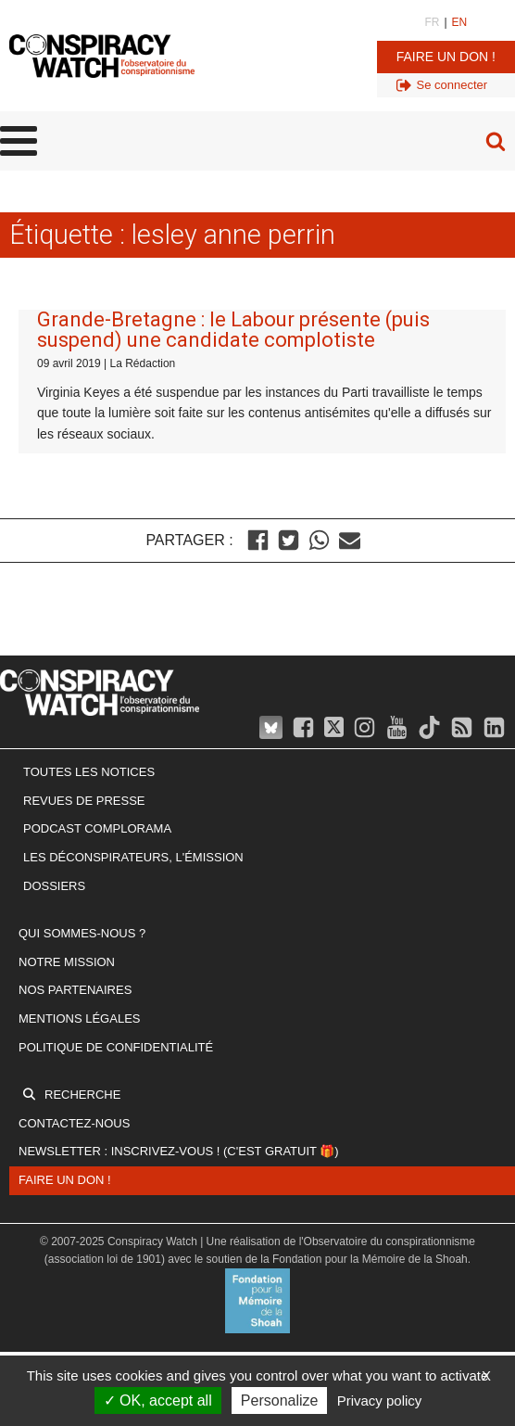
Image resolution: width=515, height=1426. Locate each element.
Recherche (82, 1094)
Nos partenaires (75, 990)
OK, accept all (158, 1400)
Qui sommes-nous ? (82, 933)
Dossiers (54, 886)
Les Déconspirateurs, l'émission (133, 857)
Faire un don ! (446, 56)
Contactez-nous (74, 1123)
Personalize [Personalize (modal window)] (280, 1400)
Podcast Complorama (97, 828)
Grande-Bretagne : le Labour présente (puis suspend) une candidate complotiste (233, 329)
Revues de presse (84, 801)
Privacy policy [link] (379, 1400)
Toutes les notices (89, 772)
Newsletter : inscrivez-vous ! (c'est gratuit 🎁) (179, 1151)
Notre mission (67, 962)
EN (460, 22)
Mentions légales (79, 1018)
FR (431, 22)
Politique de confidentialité (116, 1047)
